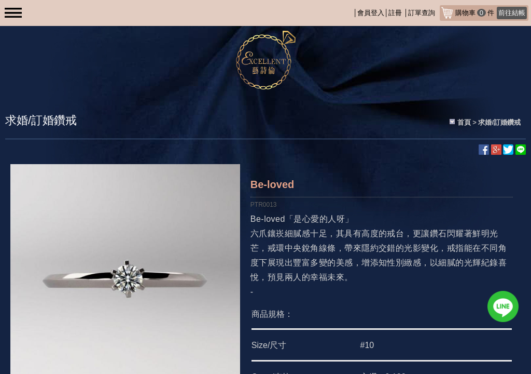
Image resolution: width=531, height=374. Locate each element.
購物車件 (491, 13)
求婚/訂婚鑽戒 (499, 122)
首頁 (464, 122)
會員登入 (370, 13)
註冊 (395, 13)
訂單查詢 (421, 13)
